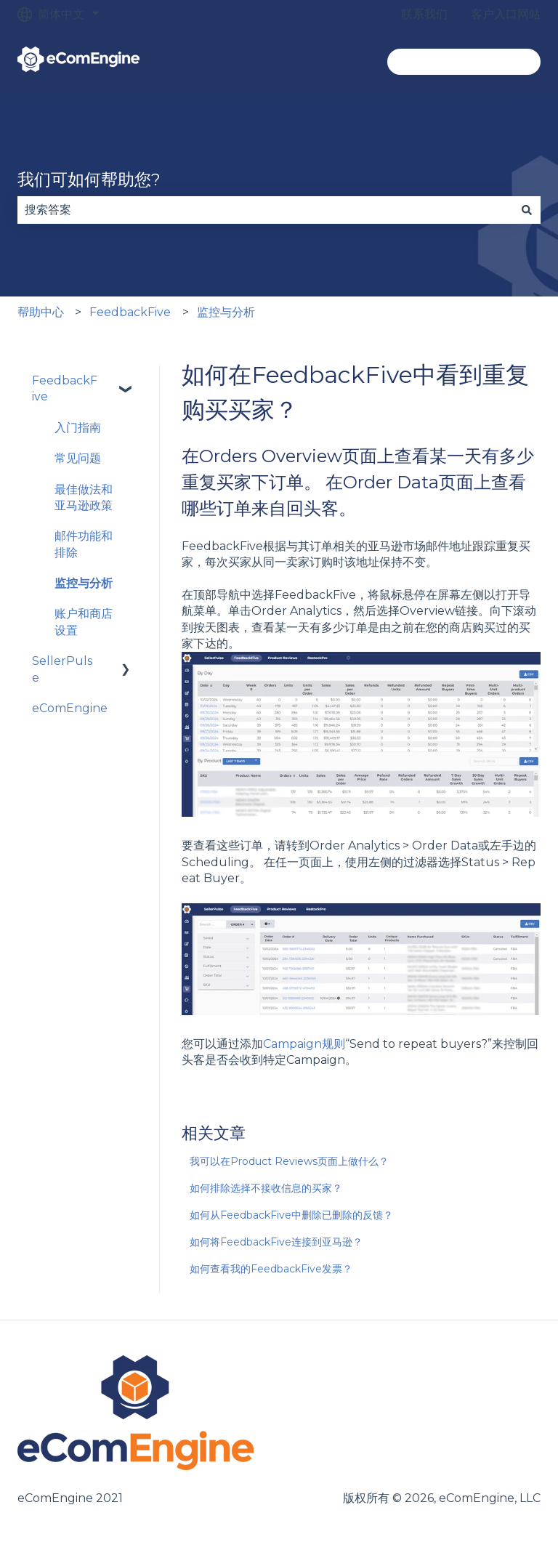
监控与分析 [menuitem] (83, 583)
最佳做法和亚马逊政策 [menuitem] (83, 497)
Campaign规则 (304, 1044)
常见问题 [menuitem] (77, 458)
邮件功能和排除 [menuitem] (83, 544)
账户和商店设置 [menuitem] (83, 622)
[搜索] (527, 210)
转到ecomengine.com (464, 61)
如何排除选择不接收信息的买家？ (266, 1188)
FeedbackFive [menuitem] (64, 388)
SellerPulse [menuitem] (62, 669)
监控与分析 (226, 312)
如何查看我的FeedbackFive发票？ (271, 1268)
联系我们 (424, 14)
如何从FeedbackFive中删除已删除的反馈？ (291, 1215)
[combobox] (265, 210)
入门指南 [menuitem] (77, 428)
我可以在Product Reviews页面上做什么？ (289, 1161)
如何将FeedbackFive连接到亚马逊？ (276, 1241)
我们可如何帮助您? (89, 179)
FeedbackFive (130, 312)
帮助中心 (40, 312)
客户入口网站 (506, 14)
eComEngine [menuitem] (70, 708)
